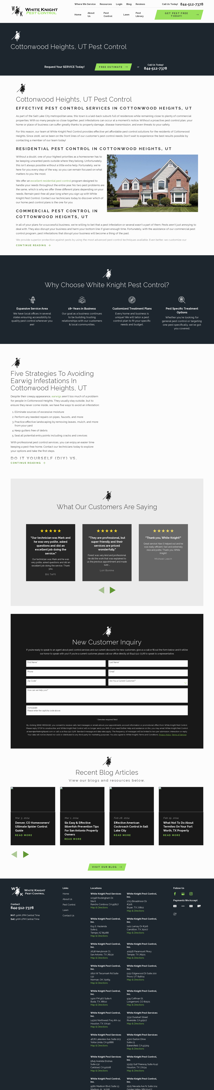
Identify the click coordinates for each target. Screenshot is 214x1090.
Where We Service (85, 4)
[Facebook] (174, 893)
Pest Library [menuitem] (140, 14)
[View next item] (112, 590)
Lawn (65, 910)
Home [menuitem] (78, 14)
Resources (106, 4)
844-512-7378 (191, 4)
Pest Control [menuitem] (108, 14)
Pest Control (69, 904)
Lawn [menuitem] (126, 14)
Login (119, 4)
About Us (67, 899)
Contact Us (68, 915)
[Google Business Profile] (183, 893)
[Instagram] (191, 893)
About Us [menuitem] (91, 14)
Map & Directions (99, 907)
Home (66, 893)
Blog (129, 4)
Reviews (140, 4)
